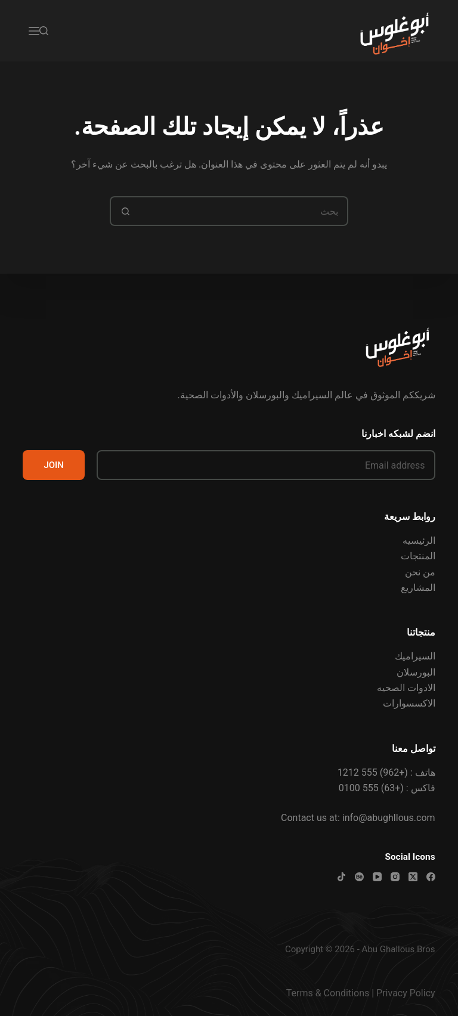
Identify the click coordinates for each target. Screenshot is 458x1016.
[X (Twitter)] (413, 876)
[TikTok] (341, 876)
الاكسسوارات (409, 703)
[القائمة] (34, 31)
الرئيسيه (419, 540)
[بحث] (43, 30)
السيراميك (415, 656)
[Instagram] (395, 876)
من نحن (420, 572)
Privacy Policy (405, 993)
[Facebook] (430, 876)
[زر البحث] (125, 211)
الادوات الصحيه (406, 687)
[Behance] (359, 876)
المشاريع (418, 587)
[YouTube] (377, 876)
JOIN (54, 465)
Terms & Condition (325, 993)
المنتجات (418, 556)
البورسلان (416, 672)
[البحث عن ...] (244, 211)
